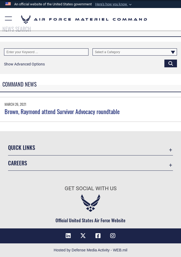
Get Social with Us (91, 188)
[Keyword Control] (46, 52)
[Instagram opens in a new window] (113, 236)
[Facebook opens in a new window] (98, 236)
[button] (114, 4)
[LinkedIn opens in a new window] (68, 236)
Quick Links (21, 147)
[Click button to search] (170, 63)
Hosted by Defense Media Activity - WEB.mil (90, 250)
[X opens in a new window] (83, 236)
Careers (17, 163)
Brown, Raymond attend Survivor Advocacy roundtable (62, 111)
